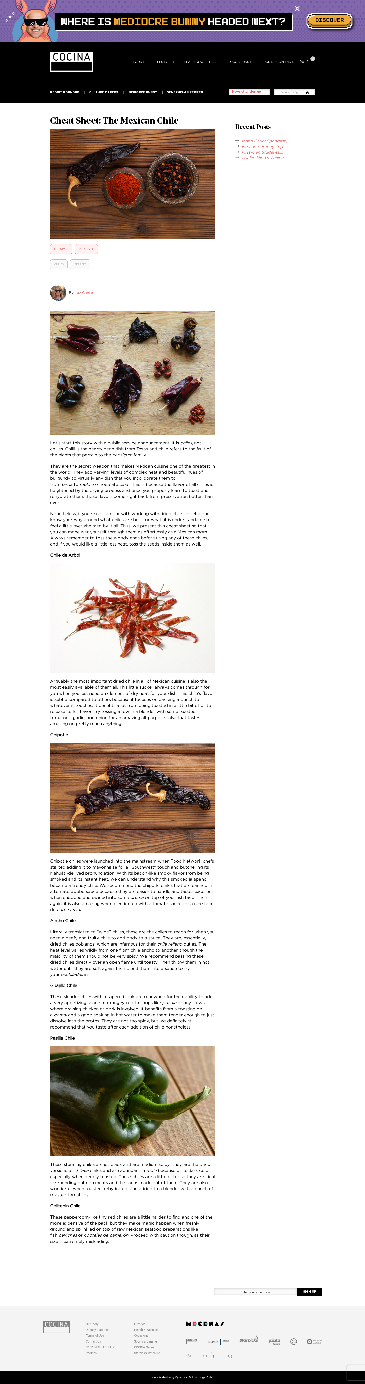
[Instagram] (197, 1356)
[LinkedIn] (230, 1356)
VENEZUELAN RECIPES (185, 92)
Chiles (59, 264)
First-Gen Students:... (262, 152)
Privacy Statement (98, 1330)
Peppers (80, 264)
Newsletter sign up (246, 91)
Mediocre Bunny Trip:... (264, 146)
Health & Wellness (200, 62)
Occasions (239, 62)
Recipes (91, 1353)
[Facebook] (188, 1356)
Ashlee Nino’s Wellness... (266, 157)
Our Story (92, 1324)
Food (137, 62)
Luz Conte (84, 293)
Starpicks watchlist (147, 1353)
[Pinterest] (205, 1356)
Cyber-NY (181, 1377)
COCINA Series (144, 1347)
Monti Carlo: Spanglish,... (266, 141)
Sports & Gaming (276, 62)
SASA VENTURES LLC (100, 1347)
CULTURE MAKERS (103, 92)
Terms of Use (95, 1335)
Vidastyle (86, 249)
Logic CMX (206, 1377)
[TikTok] (222, 1356)
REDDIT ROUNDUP (64, 92)
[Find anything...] (292, 92)
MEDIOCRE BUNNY (142, 92)
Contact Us (93, 1341)
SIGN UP (309, 1291)
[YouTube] (213, 1356)
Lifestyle (163, 62)
